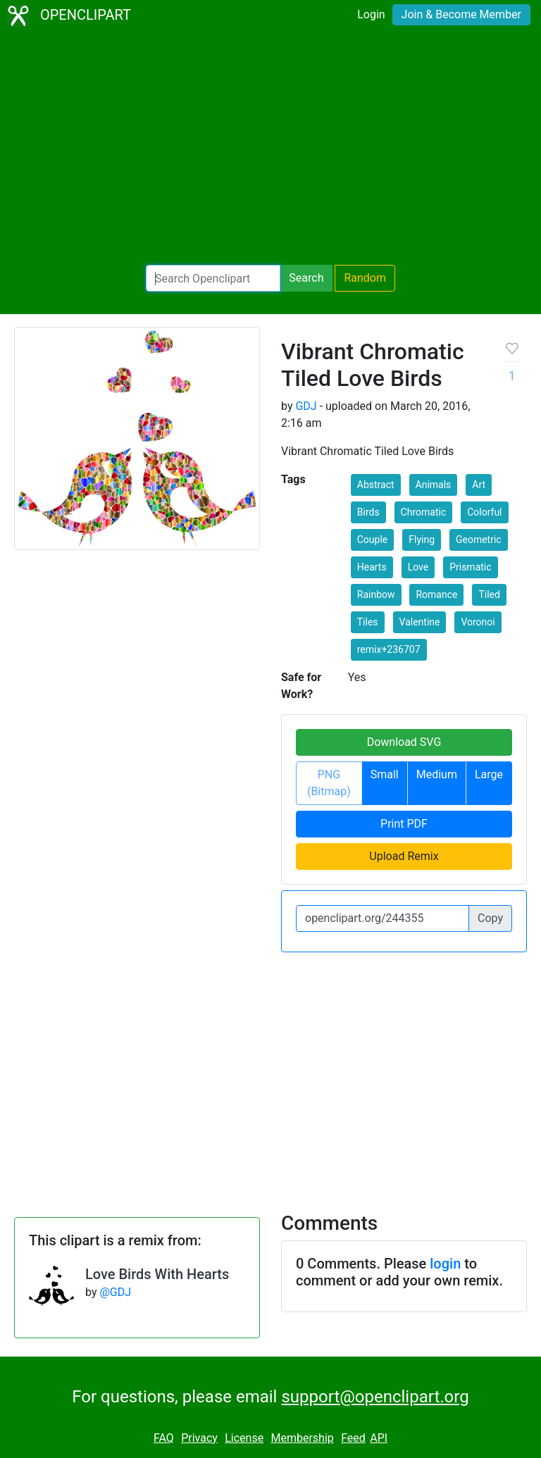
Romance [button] (436, 594)
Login (371, 14)
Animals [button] (434, 484)
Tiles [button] (367, 622)
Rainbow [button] (376, 594)
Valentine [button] (419, 622)
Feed (353, 1438)
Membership (301, 1438)
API (378, 1438)
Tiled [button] (488, 594)
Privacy (199, 1438)
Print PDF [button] (404, 823)
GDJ (305, 406)
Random (365, 278)
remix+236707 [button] (389, 649)
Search (306, 278)
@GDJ (115, 1292)
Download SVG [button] (404, 742)
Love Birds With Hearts (157, 1274)
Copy (490, 918)
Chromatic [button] (424, 512)
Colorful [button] (484, 512)
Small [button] (385, 774)
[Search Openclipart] (213, 278)
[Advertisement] (270, 148)
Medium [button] (436, 774)
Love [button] (418, 567)
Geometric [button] (479, 539)
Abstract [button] (375, 484)
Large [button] (489, 774)
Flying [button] (422, 539)
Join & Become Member (461, 14)
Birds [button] (368, 512)
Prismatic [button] (470, 567)
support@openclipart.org (374, 1397)
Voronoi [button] (478, 622)
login (445, 1263)
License (244, 1438)
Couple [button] (372, 539)
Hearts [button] (372, 567)
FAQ (164, 1438)
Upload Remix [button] (403, 856)
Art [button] (478, 484)
